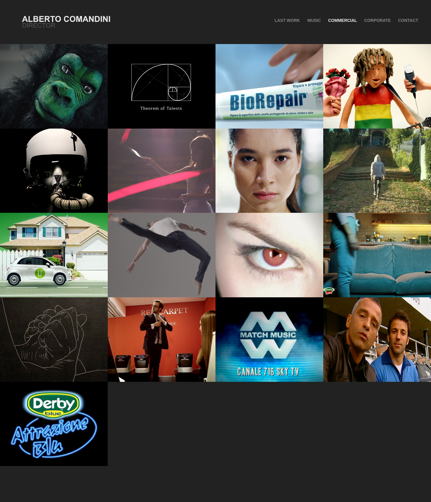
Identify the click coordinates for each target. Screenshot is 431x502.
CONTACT (408, 20)
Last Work (287, 20)
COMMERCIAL (342, 20)
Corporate (377, 20)
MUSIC (314, 20)
